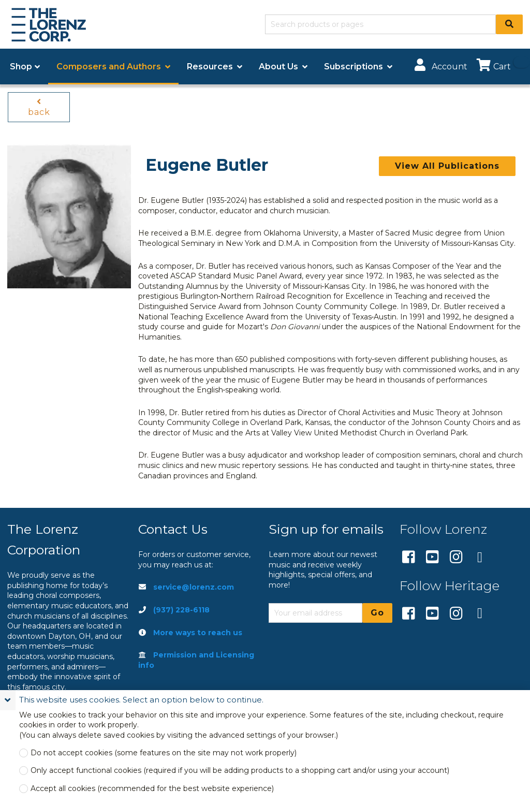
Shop (21, 66)
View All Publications (447, 166)
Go (377, 613)
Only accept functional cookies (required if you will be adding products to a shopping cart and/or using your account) (240, 770)
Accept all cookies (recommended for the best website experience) (152, 788)
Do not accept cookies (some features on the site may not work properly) (164, 753)
